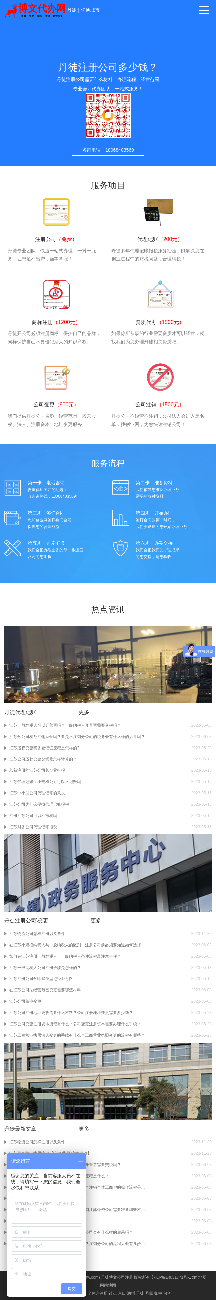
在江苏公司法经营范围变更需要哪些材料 (45, 990)
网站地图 (108, 1285)
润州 (131, 1293)
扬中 (158, 1293)
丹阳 (149, 1293)
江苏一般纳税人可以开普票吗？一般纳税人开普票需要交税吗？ (65, 725)
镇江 (113, 1293)
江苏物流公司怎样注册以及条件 (37, 933)
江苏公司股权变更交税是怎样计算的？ (43, 759)
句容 (167, 1293)
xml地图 (199, 1277)
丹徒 (71, 10)
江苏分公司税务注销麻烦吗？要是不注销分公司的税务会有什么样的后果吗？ (77, 736)
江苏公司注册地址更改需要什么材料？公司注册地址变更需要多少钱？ (71, 1012)
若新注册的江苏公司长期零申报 (37, 770)
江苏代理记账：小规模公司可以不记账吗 (45, 781)
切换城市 (90, 10)
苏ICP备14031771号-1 (171, 1277)
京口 (122, 1293)
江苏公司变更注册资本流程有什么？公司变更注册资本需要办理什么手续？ (75, 1024)
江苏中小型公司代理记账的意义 (37, 793)
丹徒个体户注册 (94, 1293)
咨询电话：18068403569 (108, 150)
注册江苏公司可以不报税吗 (33, 815)
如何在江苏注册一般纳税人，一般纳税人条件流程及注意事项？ (65, 956)
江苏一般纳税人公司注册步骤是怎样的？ (45, 967)
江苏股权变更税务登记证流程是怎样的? (44, 748)
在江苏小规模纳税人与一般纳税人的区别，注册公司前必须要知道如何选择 (75, 945)
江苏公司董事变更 (25, 1001)
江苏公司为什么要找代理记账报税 (39, 804)
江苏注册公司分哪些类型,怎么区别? (40, 978)
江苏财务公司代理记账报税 (33, 827)
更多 (84, 712)
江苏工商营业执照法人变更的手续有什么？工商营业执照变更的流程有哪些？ (77, 1035)
